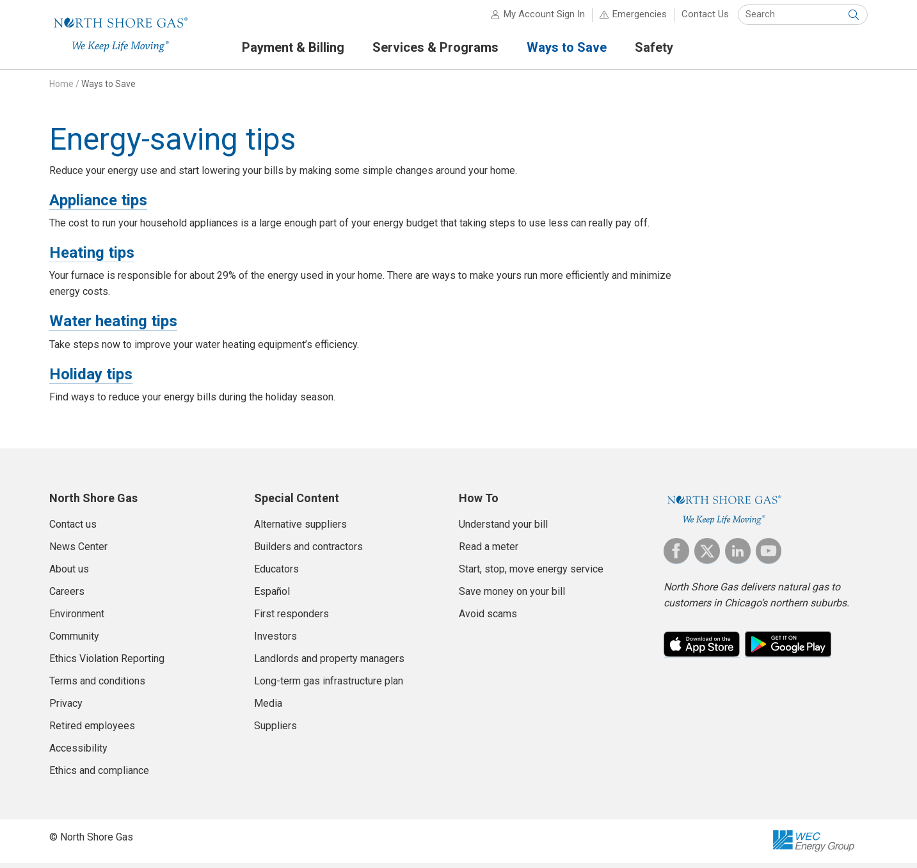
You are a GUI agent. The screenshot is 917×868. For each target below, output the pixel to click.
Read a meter (488, 552)
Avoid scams (488, 619)
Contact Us (705, 19)
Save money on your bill (512, 596)
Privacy (66, 708)
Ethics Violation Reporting (106, 664)
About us (69, 574)
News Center (78, 552)
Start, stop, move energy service (531, 574)
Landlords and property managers (329, 664)
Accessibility (78, 753)
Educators (276, 574)
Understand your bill (503, 529)
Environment (76, 619)
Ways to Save (108, 89)
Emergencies (639, 19)
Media (268, 708)
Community (74, 641)
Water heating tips (113, 326)
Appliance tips (98, 205)
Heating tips (91, 258)
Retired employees (92, 731)
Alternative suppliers (300, 529)
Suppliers (275, 731)
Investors (275, 641)
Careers (66, 596)
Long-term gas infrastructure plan (328, 686)
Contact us (73, 529)
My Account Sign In (544, 19)
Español (272, 596)
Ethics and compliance (99, 775)
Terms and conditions (97, 686)
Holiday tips (90, 379)
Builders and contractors (308, 552)
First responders (291, 619)
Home (61, 89)
